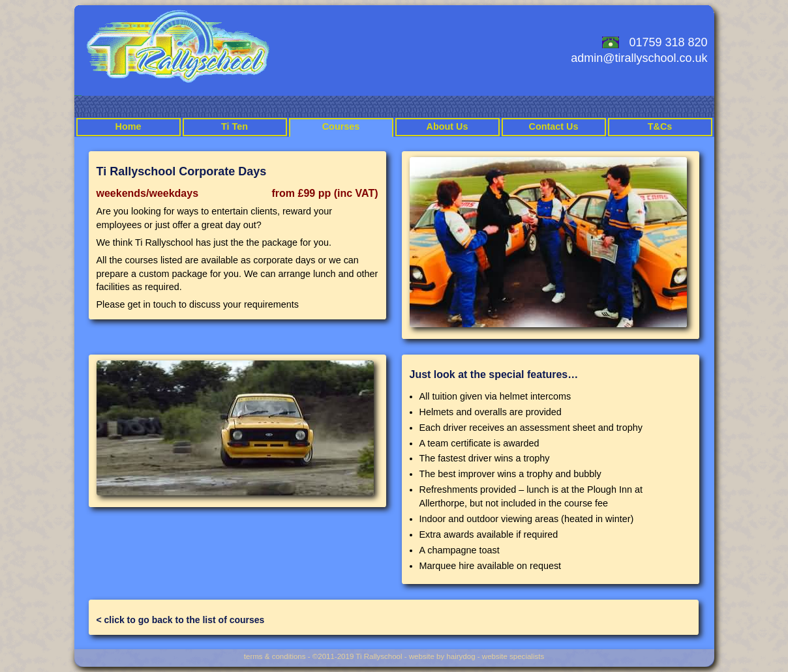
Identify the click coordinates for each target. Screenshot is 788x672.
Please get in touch (136, 304)
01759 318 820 (668, 42)
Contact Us (554, 126)
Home (128, 126)
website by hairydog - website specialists (476, 656)
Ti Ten (234, 126)
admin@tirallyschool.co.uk (639, 58)
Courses (341, 126)
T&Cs (660, 126)
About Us (447, 126)
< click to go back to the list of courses (181, 620)
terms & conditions (275, 656)
